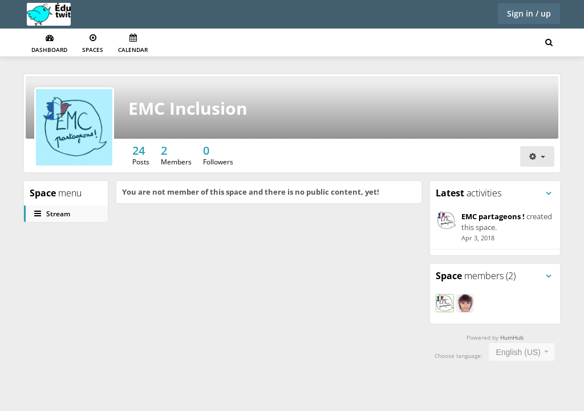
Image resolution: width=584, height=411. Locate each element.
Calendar (133, 44)
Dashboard (49, 44)
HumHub (512, 337)
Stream (52, 214)
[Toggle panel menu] (548, 193)
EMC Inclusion (188, 108)
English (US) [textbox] (518, 352)
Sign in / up (529, 13)
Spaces (92, 44)
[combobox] (521, 352)
